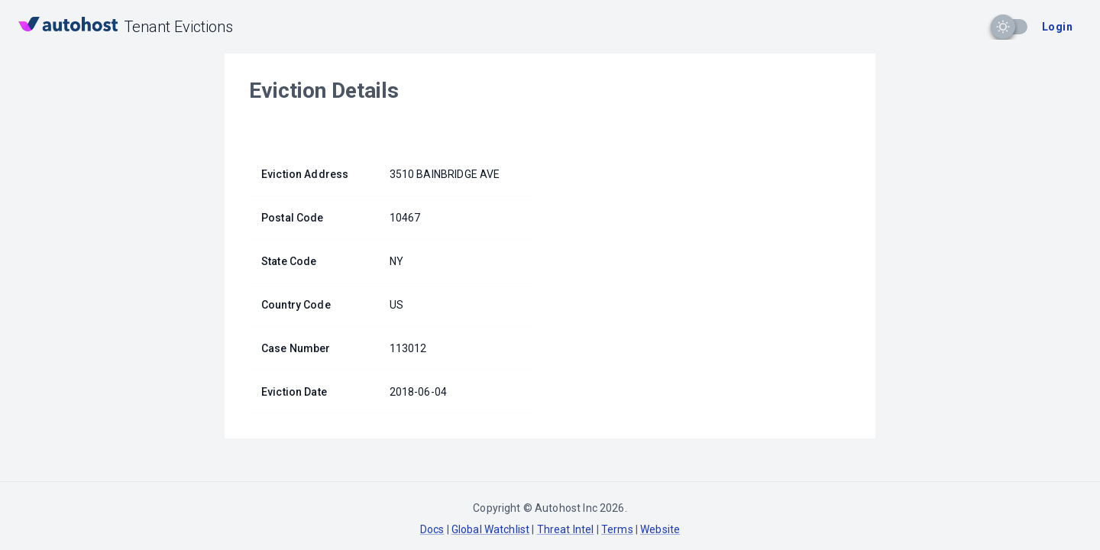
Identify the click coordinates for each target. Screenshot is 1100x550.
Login (1057, 27)
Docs (432, 529)
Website (660, 529)
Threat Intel (565, 529)
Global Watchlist (490, 529)
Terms (617, 529)
